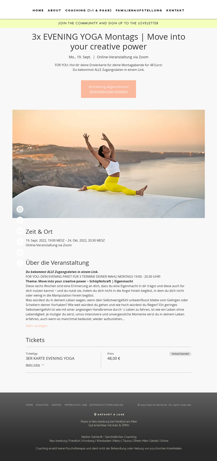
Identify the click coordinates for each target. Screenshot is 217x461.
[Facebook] (20, 220)
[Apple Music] (20, 263)
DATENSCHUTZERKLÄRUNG (106, 405)
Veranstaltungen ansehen (108, 91)
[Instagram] (20, 209)
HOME (29, 405)
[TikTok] (20, 241)
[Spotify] (20, 252)
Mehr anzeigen (37, 326)
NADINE (57, 405)
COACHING (42, 405)
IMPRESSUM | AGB (76, 405)
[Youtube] (20, 230)
